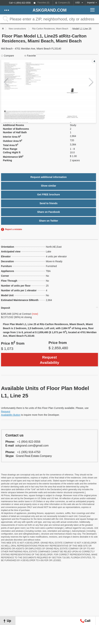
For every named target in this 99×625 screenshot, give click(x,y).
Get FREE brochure (48, 194)
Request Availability (49, 359)
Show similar (48, 185)
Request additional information (48, 177)
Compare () (64, 2)
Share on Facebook (48, 212)
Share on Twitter (48, 220)
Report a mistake (13, 229)
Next (91, 82)
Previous (6, 82)
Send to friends (49, 203)
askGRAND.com (50, 10)
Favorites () (43, 2)
